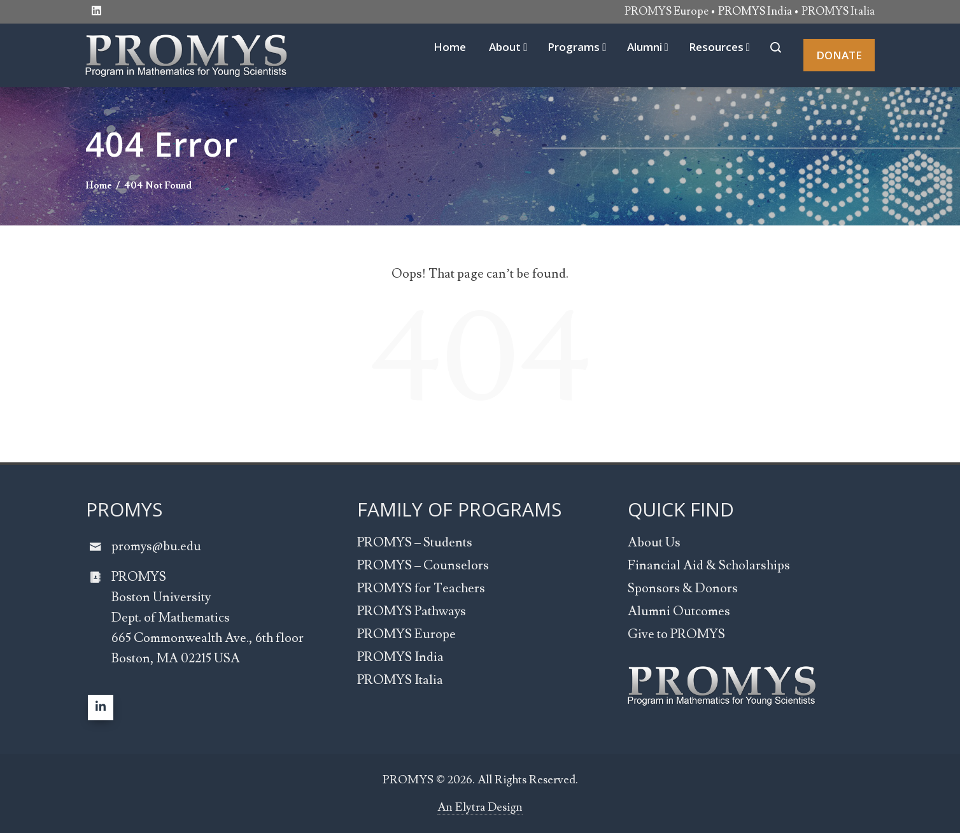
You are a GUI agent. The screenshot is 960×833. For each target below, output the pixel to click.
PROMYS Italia (838, 11)
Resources (719, 46)
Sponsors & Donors (683, 588)
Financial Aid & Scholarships (709, 565)
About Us (654, 542)
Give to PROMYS (676, 634)
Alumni (647, 46)
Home (450, 46)
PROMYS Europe (667, 11)
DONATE (839, 55)
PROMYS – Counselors (423, 565)
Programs (576, 46)
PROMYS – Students (414, 542)
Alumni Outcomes (679, 611)
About (508, 46)
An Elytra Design (480, 807)
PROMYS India (400, 657)
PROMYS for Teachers (421, 588)
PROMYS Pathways (411, 611)
